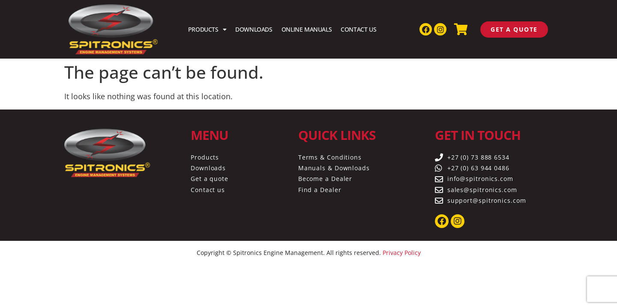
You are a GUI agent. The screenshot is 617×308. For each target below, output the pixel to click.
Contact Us (358, 29)
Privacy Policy (402, 253)
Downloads (253, 29)
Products (207, 29)
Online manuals (307, 29)
